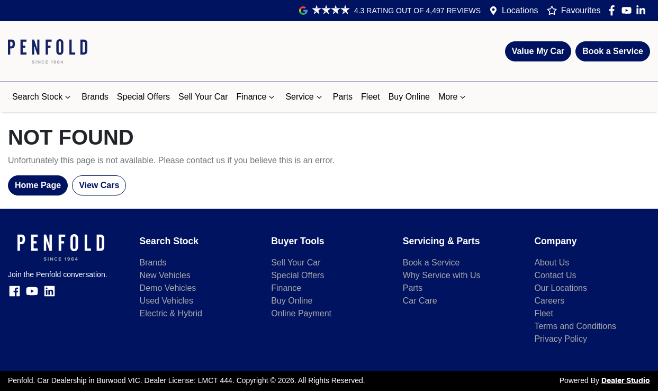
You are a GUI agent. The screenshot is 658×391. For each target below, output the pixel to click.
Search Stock (42, 97)
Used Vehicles (166, 300)
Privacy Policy (560, 338)
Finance (256, 97)
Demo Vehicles (168, 287)
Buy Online (409, 96)
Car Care (420, 300)
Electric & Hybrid (171, 313)
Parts (343, 96)
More (453, 97)
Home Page (38, 185)
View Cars (99, 185)
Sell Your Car (203, 96)
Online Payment (301, 313)
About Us (551, 262)
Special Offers (143, 96)
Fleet (370, 96)
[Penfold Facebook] (614, 10)
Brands (95, 96)
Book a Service (612, 51)
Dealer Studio (625, 381)
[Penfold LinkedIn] (643, 10)
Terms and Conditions (575, 326)
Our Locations (560, 287)
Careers (549, 300)
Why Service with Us (442, 275)
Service (304, 97)
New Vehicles (165, 275)
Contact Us (555, 275)
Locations (520, 10)
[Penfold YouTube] (628, 10)
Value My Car (538, 51)
